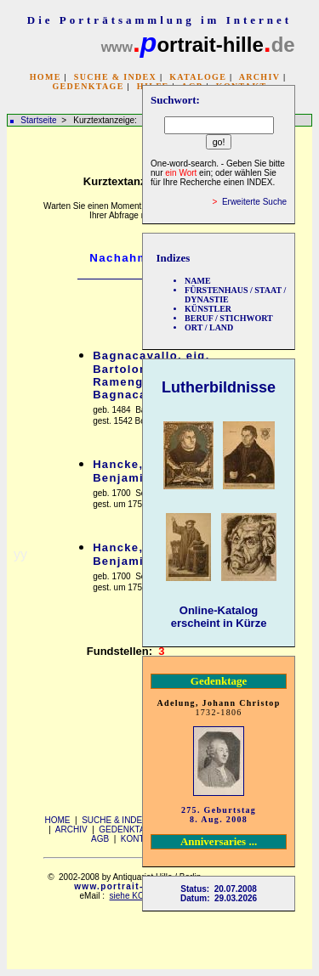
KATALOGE (197, 77)
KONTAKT (140, 838)
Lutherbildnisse (219, 387)
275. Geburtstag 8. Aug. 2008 (218, 814)
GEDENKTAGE (87, 86)
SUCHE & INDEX (115, 77)
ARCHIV (259, 77)
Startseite (38, 120)
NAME (198, 280)
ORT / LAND (209, 327)
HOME (45, 77)
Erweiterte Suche (254, 201)
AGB (100, 838)
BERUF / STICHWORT (229, 318)
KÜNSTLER (208, 308)
